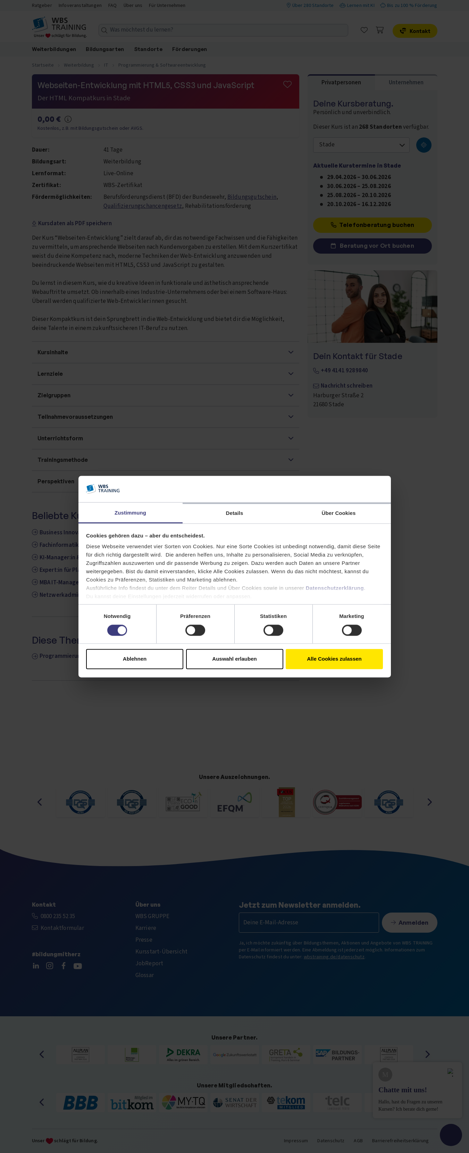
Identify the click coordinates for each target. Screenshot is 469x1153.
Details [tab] (234, 513)
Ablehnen (134, 659)
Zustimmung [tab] (130, 513)
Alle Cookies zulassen (334, 659)
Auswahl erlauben (234, 659)
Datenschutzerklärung (335, 588)
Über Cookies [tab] (339, 513)
